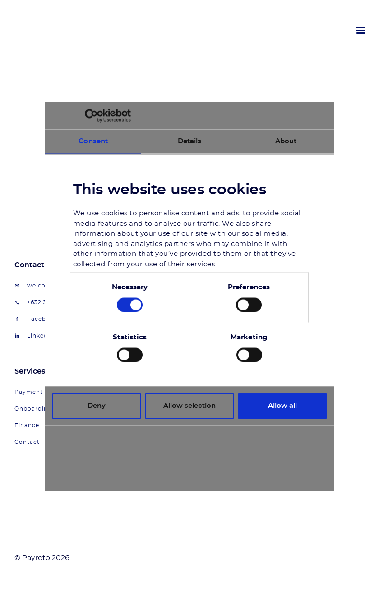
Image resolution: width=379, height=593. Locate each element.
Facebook (42, 319)
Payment (28, 392)
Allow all (282, 405)
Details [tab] (190, 141)
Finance (26, 425)
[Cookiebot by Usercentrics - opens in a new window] (91, 116)
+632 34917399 (49, 302)
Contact (27, 442)
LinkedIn (40, 335)
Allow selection (189, 405)
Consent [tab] (93, 141)
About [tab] (286, 141)
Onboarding (33, 408)
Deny (97, 405)
